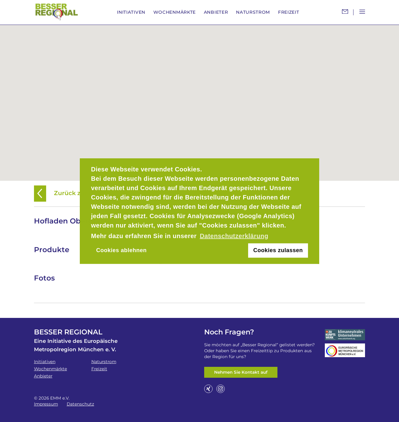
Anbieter (216, 12)
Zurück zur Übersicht (76, 193)
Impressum (46, 403)
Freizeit (288, 12)
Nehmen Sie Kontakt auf (240, 372)
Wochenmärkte (174, 12)
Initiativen (131, 12)
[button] (199, 99)
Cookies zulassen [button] (278, 250)
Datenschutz (80, 403)
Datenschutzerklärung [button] (234, 236)
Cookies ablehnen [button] (121, 250)
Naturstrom (253, 12)
